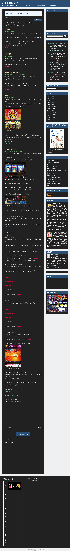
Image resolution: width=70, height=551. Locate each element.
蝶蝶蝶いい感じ (56, 204)
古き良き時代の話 (52, 106)
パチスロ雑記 (50, 102)
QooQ (37, 550)
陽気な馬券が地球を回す (53, 183)
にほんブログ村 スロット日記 (13, 401)
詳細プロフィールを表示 (53, 267)
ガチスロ (49, 164)
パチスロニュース (52, 112)
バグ (48, 116)
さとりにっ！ (50, 174)
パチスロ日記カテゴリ (23, 434)
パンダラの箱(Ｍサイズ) (53, 177)
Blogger (34, 480)
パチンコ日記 (50, 98)
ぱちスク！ (50, 185)
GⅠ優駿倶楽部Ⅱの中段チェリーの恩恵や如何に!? (59, 233)
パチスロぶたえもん (52, 181)
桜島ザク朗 (55, 255)
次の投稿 (8, 428)
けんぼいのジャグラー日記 (54, 179)
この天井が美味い (52, 118)
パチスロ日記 (38, 19)
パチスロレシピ (10, 3)
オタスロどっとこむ (52, 176)
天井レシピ (50, 100)
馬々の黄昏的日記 (52, 168)
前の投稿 (38, 428)
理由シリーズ (50, 120)
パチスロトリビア (52, 114)
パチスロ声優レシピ (52, 160)
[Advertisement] (23, 414)
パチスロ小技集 (51, 108)
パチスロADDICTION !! (53, 162)
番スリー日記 (50, 110)
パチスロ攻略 (50, 104)
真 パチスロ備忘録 (52, 166)
